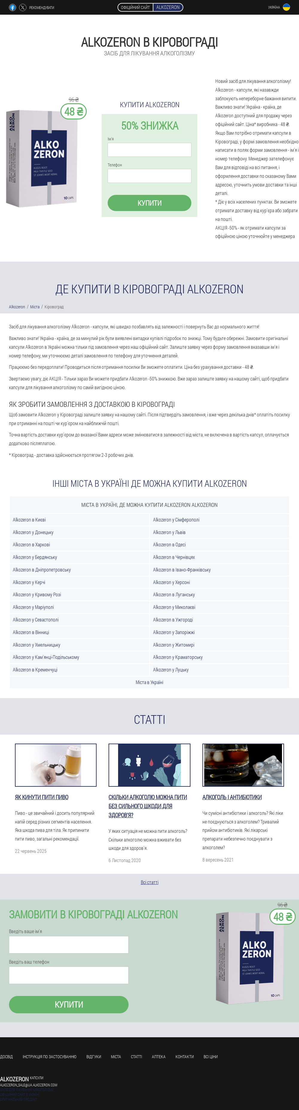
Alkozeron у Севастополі (36, 619)
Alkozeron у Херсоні (171, 582)
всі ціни (211, 1056)
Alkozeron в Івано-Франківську (182, 569)
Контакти (185, 1056)
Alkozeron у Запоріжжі (174, 632)
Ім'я (111, 139)
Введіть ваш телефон (29, 961)
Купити (149, 203)
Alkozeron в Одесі (169, 544)
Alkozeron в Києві (29, 519)
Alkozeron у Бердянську (35, 557)
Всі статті (149, 882)
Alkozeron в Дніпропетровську (42, 569)
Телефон (115, 165)
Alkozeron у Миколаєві (174, 607)
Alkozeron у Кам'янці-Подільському (46, 657)
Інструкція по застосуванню (50, 1056)
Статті (136, 1056)
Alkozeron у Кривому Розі (37, 594)
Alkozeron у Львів (169, 532)
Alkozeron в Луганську (174, 594)
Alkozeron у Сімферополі (176, 519)
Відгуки (93, 1056)
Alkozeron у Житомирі (173, 645)
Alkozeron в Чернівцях (174, 557)
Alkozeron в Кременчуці (35, 669)
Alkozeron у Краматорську (178, 657)
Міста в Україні (149, 682)
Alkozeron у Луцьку (171, 669)
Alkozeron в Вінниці (31, 632)
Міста (116, 1056)
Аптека (159, 1056)
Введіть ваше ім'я (25, 931)
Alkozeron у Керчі (29, 582)
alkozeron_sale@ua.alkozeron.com (28, 1084)
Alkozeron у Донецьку (33, 532)
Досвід (6, 1056)
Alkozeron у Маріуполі (33, 607)
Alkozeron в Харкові (31, 544)
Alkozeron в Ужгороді (173, 619)
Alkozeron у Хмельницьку (36, 645)
